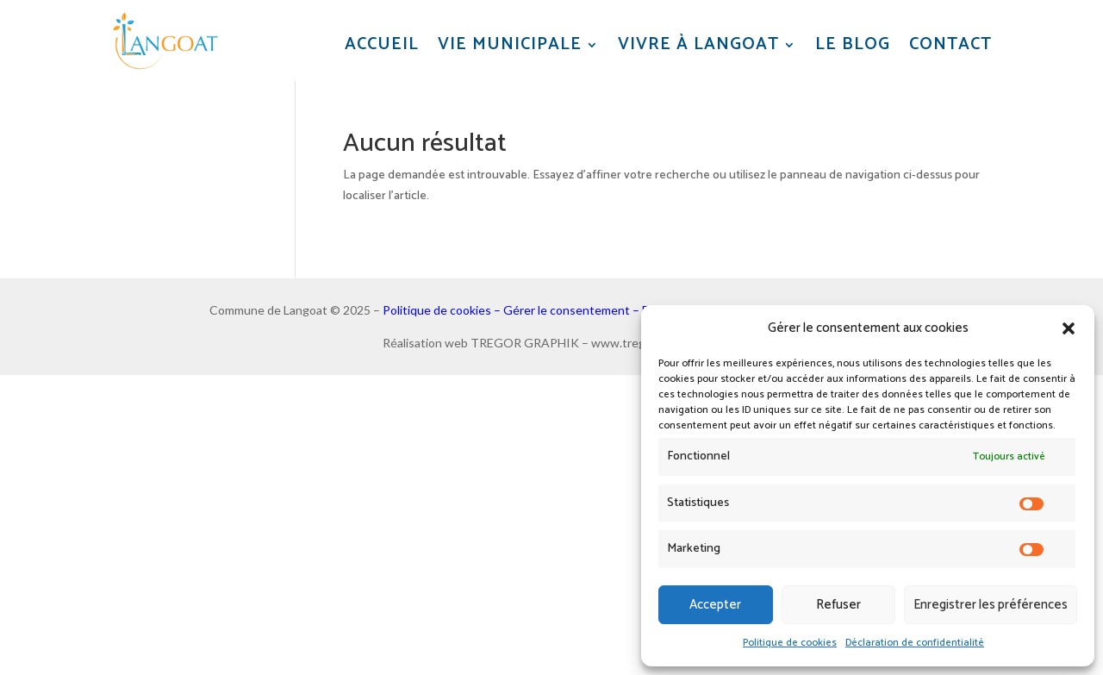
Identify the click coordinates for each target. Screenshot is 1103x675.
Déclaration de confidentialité (914, 642)
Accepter (715, 605)
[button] (1068, 328)
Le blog (852, 45)
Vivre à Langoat (698, 45)
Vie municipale (510, 45)
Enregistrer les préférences (990, 605)
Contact (950, 45)
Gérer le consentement (566, 310)
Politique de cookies (790, 642)
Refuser (838, 605)
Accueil (382, 45)
